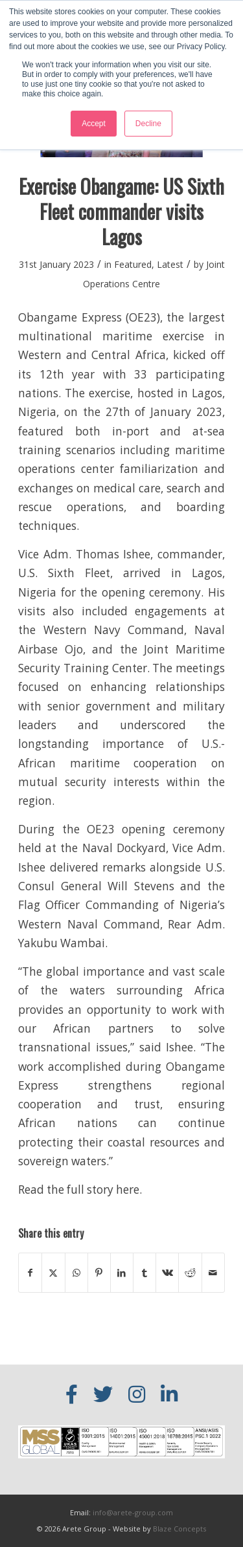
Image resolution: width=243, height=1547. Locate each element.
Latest (170, 264)
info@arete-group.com (133, 1512)
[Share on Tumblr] (144, 1272)
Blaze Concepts (179, 1528)
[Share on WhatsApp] (76, 1272)
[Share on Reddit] (190, 1272)
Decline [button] (148, 123)
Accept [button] (94, 123)
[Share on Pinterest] (99, 1272)
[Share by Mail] (213, 1272)
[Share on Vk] (167, 1272)
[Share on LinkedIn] (122, 1272)
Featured (133, 264)
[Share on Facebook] (30, 1272)
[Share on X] (53, 1272)
